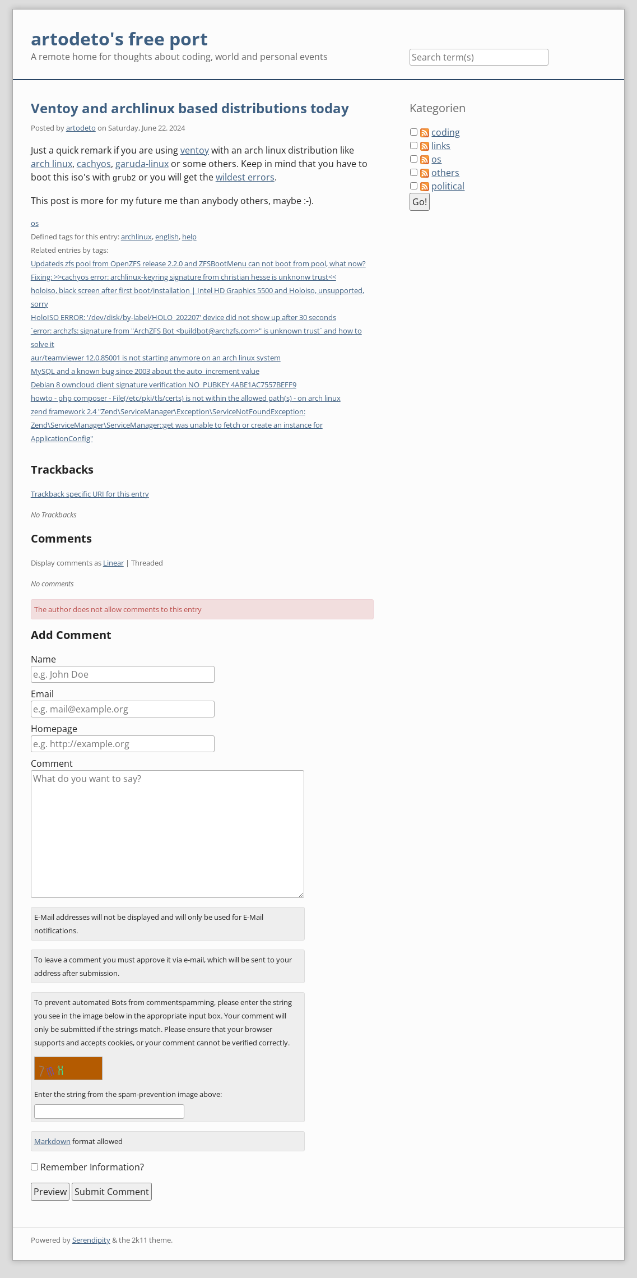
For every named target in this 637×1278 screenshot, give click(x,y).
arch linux (51, 164)
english (167, 236)
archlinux (136, 236)
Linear (113, 562)
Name (43, 658)
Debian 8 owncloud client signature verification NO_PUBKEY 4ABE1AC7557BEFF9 (163, 384)
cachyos (94, 164)
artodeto (81, 128)
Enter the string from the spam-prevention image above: (128, 1094)
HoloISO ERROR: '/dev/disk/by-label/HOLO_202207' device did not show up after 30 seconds (183, 317)
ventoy (194, 150)
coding (445, 132)
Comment (52, 763)
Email (42, 693)
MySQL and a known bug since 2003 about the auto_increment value (145, 370)
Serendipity (91, 1239)
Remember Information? (92, 1166)
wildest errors (245, 177)
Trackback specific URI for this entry (90, 493)
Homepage (54, 728)
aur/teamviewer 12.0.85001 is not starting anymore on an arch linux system (156, 357)
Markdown (52, 1141)
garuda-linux (142, 164)
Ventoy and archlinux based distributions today (190, 108)
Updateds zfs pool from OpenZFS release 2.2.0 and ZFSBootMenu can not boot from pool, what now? (198, 263)
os (35, 222)
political (447, 186)
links (440, 146)
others (445, 172)
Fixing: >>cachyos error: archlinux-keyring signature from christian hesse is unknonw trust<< (183, 276)
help (189, 236)
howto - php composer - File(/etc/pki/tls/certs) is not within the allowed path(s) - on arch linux (186, 397)
